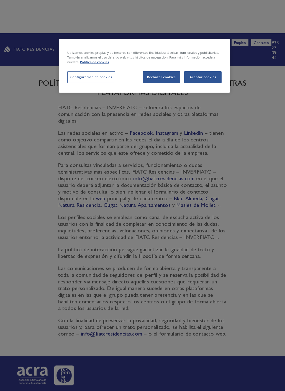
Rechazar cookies (161, 77)
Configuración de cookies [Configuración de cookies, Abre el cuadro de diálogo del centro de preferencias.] (91, 77)
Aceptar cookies (203, 77)
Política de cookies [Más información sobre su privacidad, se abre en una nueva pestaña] (94, 62)
